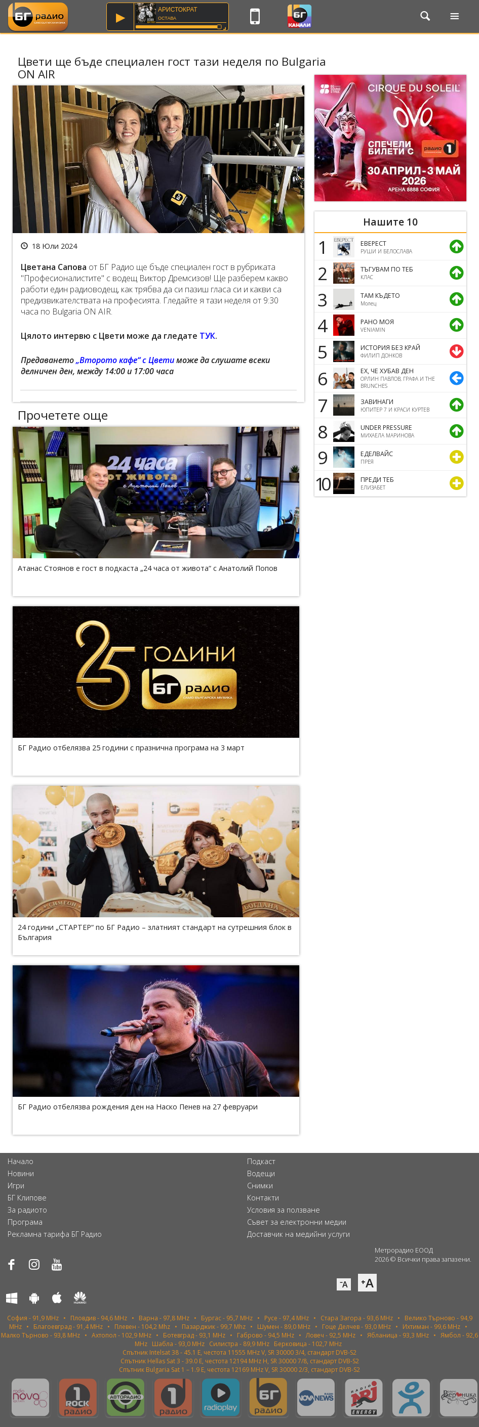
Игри (16, 1185)
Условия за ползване (283, 1210)
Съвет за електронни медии (296, 1222)
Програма (25, 1222)
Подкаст (261, 1161)
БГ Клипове (27, 1197)
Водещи (261, 1173)
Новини (21, 1173)
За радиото (27, 1210)
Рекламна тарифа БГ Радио (55, 1234)
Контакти (263, 1197)
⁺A (367, 1282)
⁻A (344, 1284)
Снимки (260, 1185)
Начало (20, 1161)
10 (321, 483)
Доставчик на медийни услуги (298, 1234)
